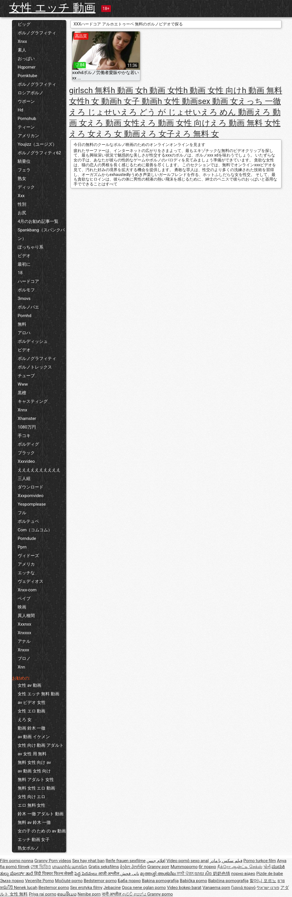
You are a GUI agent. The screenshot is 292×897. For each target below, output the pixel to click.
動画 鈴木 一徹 (31, 728)
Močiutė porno (69, 880)
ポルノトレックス (35, 367)
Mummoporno (184, 866)
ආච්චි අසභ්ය (134, 894)
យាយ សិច (203, 873)
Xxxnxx (24, 624)
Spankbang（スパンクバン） (41, 234)
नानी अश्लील (112, 894)
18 (20, 272)
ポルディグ (28, 444)
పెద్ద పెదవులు (86, 873)
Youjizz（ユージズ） (37, 144)
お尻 (22, 212)
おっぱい (26, 58)
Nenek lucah (25, 887)
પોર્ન (267, 866)
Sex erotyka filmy (86, 887)
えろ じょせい (95, 112)
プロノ (24, 658)
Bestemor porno (53, 887)
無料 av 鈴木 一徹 (34, 822)
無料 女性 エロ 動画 (36, 788)
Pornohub (27, 118)
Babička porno (193, 880)
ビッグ (24, 24)
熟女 (22, 178)
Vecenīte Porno (39, 880)
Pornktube (27, 75)
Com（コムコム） (35, 529)
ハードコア (28, 281)
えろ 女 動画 (118, 134)
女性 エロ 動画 (31, 711)
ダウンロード (30, 487)
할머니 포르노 (263, 880)
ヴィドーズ (28, 555)
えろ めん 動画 (227, 112)
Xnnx (22, 410)
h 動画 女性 (163, 90)
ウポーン (26, 101)
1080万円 (27, 427)
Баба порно (129, 880)
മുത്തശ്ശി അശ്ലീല (158, 873)
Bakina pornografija (160, 880)
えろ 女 (25, 719)
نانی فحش (129, 873)
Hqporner (27, 67)
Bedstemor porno (100, 880)
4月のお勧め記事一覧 (38, 221)
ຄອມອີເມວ (66, 894)
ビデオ (24, 255)
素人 (22, 50)
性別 (22, 204)
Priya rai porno (42, 894)
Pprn (22, 547)
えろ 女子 (157, 134)
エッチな (26, 572)
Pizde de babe (269, 873)
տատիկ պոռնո (70, 866)
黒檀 (22, 392)
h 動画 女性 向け (212, 90)
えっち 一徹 (259, 101)
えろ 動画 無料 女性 (245, 123)
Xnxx (22, 41)
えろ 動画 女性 (113, 123)
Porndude (27, 538)
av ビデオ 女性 (32, 702)
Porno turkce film (260, 860)
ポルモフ (26, 290)
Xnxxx (23, 649)
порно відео (243, 873)
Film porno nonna (16, 860)
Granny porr (158, 866)
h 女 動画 (101, 101)
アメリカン (28, 135)
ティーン (26, 127)
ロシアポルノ (30, 92)
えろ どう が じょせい (161, 112)
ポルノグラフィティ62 (39, 152)
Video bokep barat (184, 887)
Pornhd (24, 315)
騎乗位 (24, 161)
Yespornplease (32, 504)
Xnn (21, 667)
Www (23, 384)
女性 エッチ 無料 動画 (38, 693)
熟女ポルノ (28, 848)
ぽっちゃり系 (30, 247)
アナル (24, 641)
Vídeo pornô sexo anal (188, 860)
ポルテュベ (28, 521)
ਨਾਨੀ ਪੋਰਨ (185, 873)
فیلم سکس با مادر (226, 860)
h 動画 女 (127, 90)
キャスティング (33, 401)
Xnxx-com (27, 589)
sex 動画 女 (218, 101)
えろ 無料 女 (197, 134)
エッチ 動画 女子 (34, 839)
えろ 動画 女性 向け (174, 123)
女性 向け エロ (31, 796)
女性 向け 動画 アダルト (41, 745)
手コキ (24, 435)
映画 (22, 607)
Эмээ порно (12, 880)
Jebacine (112, 887)
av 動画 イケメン (34, 736)
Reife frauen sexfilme (125, 860)
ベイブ (24, 598)
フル (22, 512)
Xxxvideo (26, 461)
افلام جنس (156, 860)
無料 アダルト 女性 (36, 779)
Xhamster (27, 418)
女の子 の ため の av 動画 (42, 831)
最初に (24, 264)
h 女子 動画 (137, 101)
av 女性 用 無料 (32, 753)
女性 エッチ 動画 (52, 8)
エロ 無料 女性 (31, 805)
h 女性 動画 (178, 101)
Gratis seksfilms (103, 866)
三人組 (24, 478)
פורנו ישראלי (268, 887)
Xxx (21, 195)
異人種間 (26, 615)
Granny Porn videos (52, 860)
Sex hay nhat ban (88, 860)
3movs (24, 298)
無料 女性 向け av (34, 762)
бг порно (207, 866)
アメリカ (26, 564)
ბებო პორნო (133, 866)
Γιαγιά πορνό (243, 887)
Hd (20, 110)
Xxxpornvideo (31, 495)
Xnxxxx (24, 632)
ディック (26, 187)
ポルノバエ (28, 307)
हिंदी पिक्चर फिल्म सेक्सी (53, 873)
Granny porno (160, 894)
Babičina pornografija (228, 880)
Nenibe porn (89, 894)
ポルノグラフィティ (37, 32)
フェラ (24, 170)
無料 (22, 324)
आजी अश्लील (109, 873)
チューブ (26, 375)
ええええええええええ (39, 469)
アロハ (24, 332)
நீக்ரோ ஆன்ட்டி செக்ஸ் (239, 866)
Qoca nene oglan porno (144, 887)
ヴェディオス (30, 581)
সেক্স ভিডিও (41, 866)
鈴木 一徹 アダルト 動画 (41, 813)
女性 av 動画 (29, 685)
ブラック (26, 452)
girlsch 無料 (90, 90)
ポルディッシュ (33, 341)
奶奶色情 (221, 873)
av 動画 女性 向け (34, 771)
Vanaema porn (216, 887)
